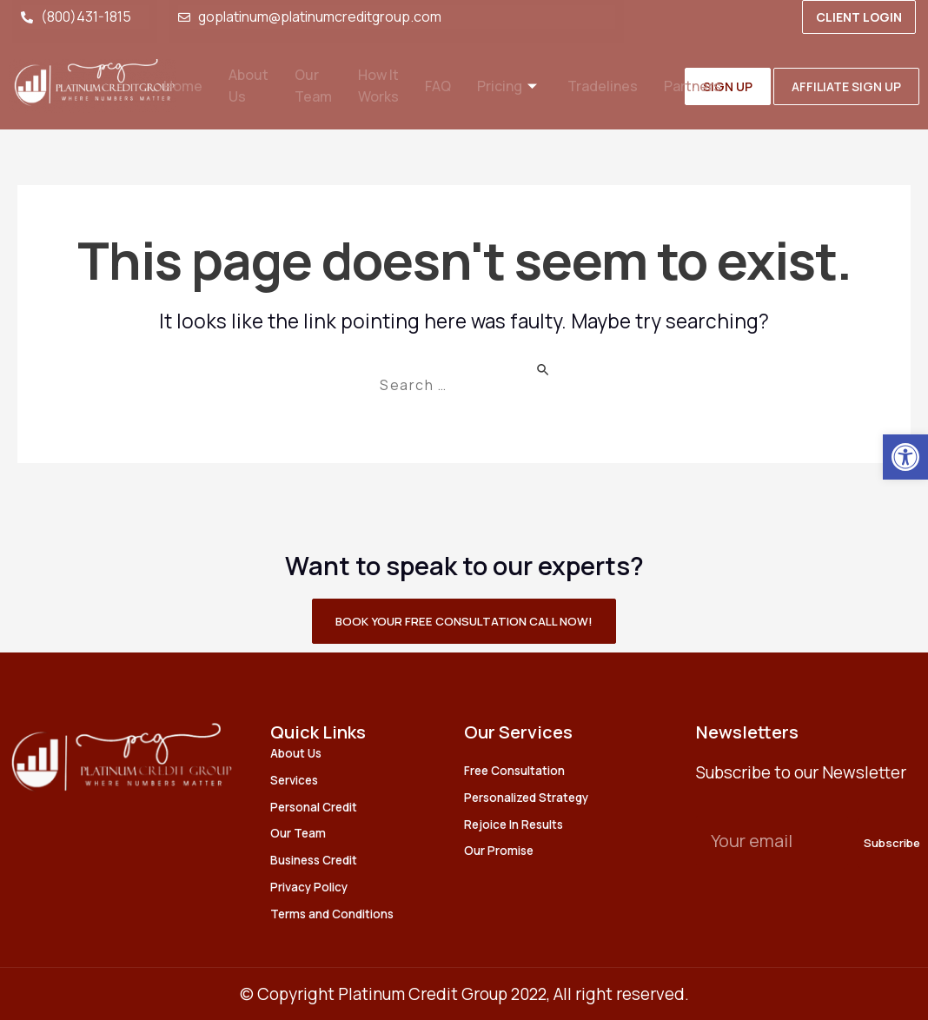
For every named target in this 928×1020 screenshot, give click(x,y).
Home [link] (175, 86)
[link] (905, 457)
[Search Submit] (562, 368)
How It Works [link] (377, 86)
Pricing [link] (512, 86)
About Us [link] (242, 86)
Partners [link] (701, 86)
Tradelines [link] (609, 86)
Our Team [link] (309, 86)
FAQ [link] (439, 86)
